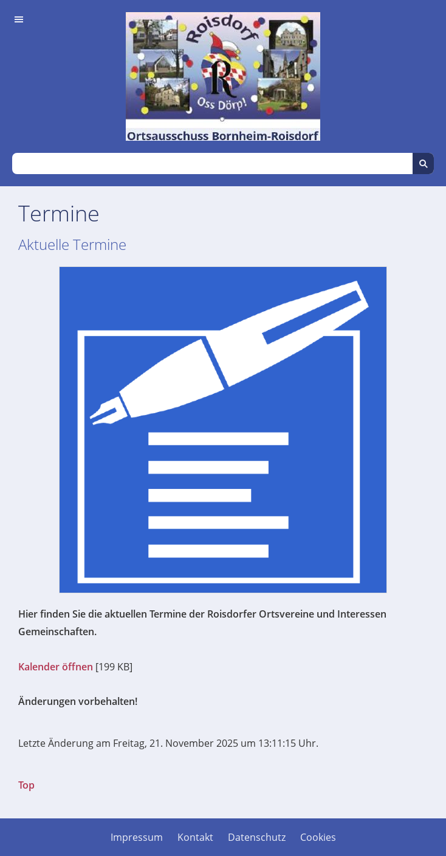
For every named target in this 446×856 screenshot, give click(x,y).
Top (26, 785)
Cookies (318, 837)
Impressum (137, 837)
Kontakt (195, 837)
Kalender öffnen (55, 666)
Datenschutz (257, 837)
